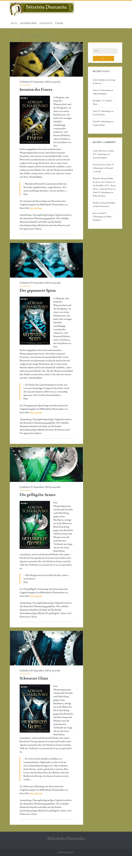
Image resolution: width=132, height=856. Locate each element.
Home (14, 36)
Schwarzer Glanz (46, 648)
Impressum (66, 852)
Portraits (46, 23)
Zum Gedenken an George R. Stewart (104, 82)
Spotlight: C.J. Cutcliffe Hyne (102, 102)
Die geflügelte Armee (46, 464)
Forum (59, 23)
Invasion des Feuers (46, 59)
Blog (14, 23)
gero (95, 213)
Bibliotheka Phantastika (66, 838)
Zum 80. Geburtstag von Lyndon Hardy (103, 123)
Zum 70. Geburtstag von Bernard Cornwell (103, 168)
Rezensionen (28, 23)
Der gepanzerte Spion (46, 260)
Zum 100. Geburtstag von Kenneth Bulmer (103, 154)
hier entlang (36, 208)
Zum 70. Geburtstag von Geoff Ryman (103, 113)
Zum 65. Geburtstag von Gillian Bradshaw (103, 92)
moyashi (56, 81)
